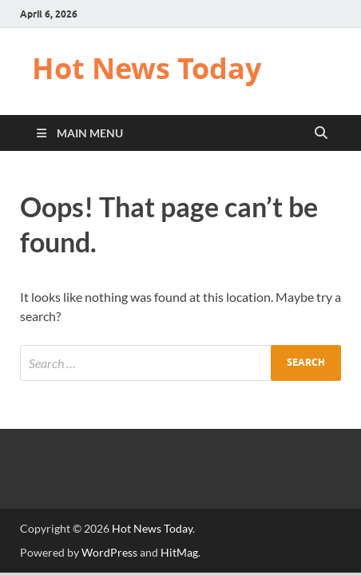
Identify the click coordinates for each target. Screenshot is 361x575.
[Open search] (321, 133)
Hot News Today (146, 68)
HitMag (179, 552)
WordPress (109, 552)
